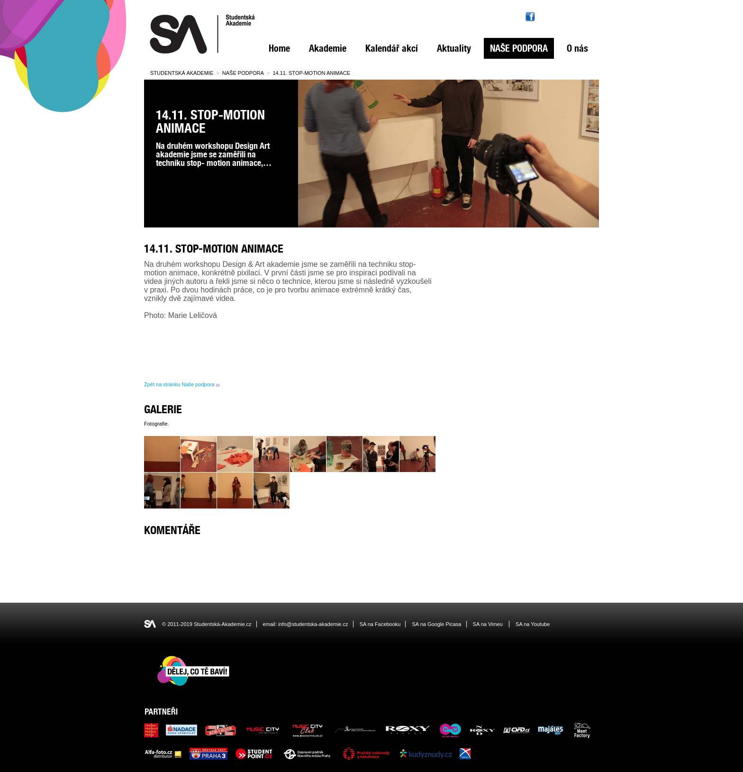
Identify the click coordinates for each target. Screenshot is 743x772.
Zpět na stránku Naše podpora (179, 384)
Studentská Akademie (181, 73)
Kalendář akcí (391, 48)
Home (279, 48)
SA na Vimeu (488, 624)
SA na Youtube (533, 624)
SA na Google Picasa (437, 624)
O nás (577, 48)
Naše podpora (519, 48)
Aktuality (454, 48)
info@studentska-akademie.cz (313, 624)
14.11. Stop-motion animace (311, 73)
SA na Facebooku (380, 624)
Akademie (327, 48)
